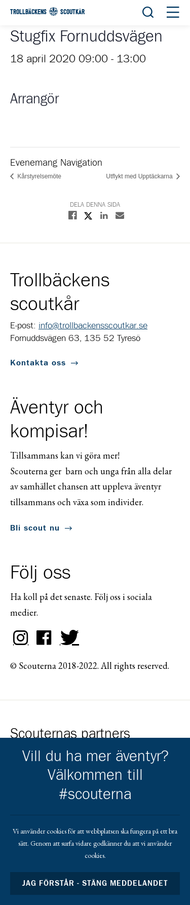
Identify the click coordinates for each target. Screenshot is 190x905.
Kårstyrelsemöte (38, 176)
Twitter (67, 638)
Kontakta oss (38, 363)
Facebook (44, 638)
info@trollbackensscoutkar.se (93, 325)
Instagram (20, 638)
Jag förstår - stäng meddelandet (95, 883)
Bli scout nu (35, 528)
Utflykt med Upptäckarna (140, 176)
